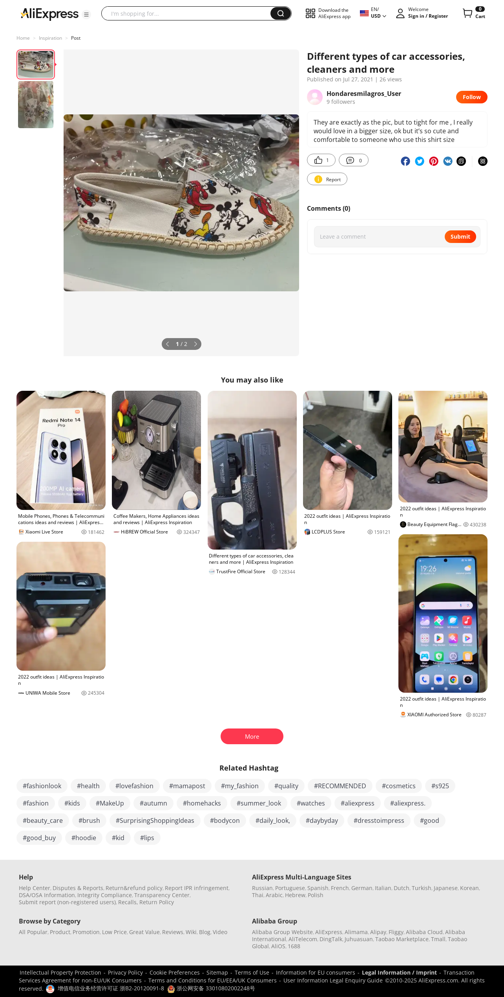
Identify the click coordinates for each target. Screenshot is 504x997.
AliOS (278, 946)
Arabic (274, 895)
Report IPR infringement (196, 888)
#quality (286, 786)
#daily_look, (273, 820)
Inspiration (50, 38)
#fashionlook (42, 786)
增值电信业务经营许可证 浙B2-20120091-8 (111, 988)
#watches (311, 803)
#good (429, 820)
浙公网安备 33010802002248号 (211, 988)
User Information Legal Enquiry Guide (333, 980)
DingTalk (331, 939)
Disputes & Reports (78, 888)
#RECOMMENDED (340, 786)
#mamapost (187, 786)
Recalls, (128, 902)
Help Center (34, 888)
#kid (118, 837)
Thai (257, 895)
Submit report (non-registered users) (67, 902)
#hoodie (83, 837)
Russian (262, 888)
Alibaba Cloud (424, 932)
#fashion (36, 803)
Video (220, 932)
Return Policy (156, 902)
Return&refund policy (134, 888)
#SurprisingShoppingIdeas (155, 820)
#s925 (440, 786)
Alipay (378, 932)
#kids (72, 803)
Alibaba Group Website (282, 932)
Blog (204, 932)
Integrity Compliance (104, 895)
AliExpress (328, 932)
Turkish (421, 888)
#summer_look (259, 803)
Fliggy (396, 932)
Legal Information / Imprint (399, 972)
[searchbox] (188, 13)
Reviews (172, 932)
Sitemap (217, 972)
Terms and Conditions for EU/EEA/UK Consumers (212, 980)
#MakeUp (110, 803)
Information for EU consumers (315, 972)
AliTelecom (303, 939)
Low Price (114, 932)
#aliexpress (357, 803)
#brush (89, 820)
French (340, 888)
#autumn (153, 803)
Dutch (401, 888)
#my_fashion (240, 786)
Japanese (446, 888)
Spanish (318, 888)
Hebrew (295, 895)
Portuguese (290, 888)
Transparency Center (162, 895)
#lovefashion (134, 786)
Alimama (356, 932)
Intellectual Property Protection (60, 972)
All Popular (33, 932)
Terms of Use (252, 972)
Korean (469, 888)
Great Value (144, 932)
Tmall (438, 939)
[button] (86, 14)
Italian (383, 888)
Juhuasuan (359, 939)
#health (88, 786)
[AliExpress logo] (49, 14)
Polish (315, 895)
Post (75, 38)
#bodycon (225, 820)
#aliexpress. (407, 803)
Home (23, 38)
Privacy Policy (125, 972)
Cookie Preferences (175, 972)
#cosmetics (399, 786)
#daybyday (322, 820)
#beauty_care (43, 820)
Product (60, 932)
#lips (147, 837)
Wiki (191, 932)
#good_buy (39, 837)
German (362, 888)
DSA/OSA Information (47, 895)
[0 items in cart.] (473, 13)
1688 (294, 946)
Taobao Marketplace (402, 939)
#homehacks (202, 803)
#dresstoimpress (379, 820)
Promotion (86, 932)
